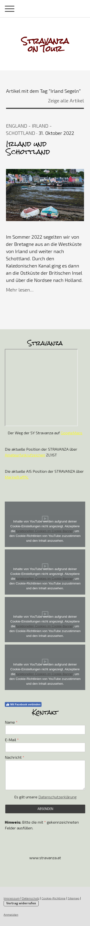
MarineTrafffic (17, 477)
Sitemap (73, 898)
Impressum (12, 898)
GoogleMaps (71, 432)
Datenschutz (30, 898)
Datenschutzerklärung (57, 797)
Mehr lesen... (20, 289)
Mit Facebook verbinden (23, 704)
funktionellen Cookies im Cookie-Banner (44, 531)
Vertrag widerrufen (21, 903)
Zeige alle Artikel (66, 100)
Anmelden (11, 914)
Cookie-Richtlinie (54, 898)
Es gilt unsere (45, 797)
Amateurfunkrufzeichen (25, 455)
